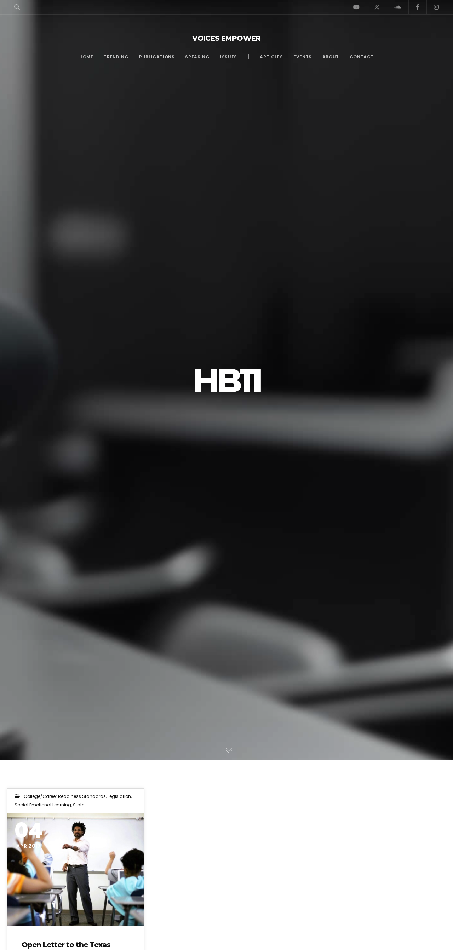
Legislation (119, 796)
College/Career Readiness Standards (65, 796)
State (78, 805)
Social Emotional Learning (43, 805)
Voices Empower (226, 38)
